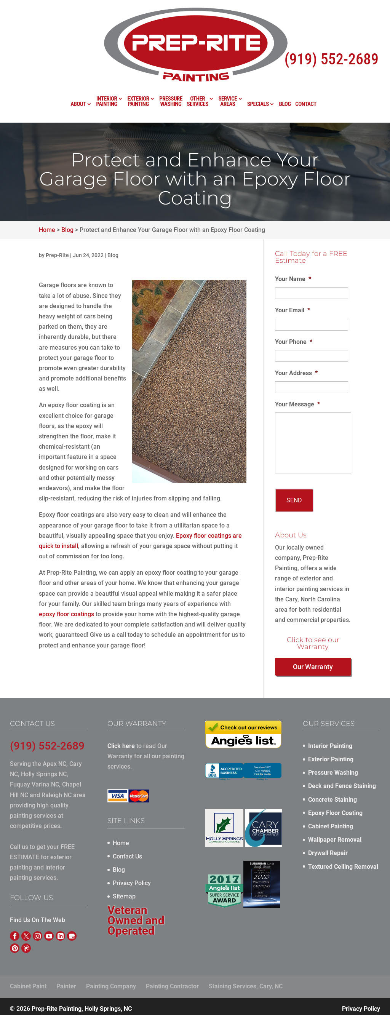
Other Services (197, 72)
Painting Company (111, 982)
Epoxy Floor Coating (335, 808)
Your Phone (293, 341)
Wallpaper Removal (334, 835)
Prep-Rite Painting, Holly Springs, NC (82, 1004)
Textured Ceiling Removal (343, 862)
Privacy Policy (132, 878)
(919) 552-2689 (332, 28)
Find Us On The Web (37, 915)
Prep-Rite (57, 255)
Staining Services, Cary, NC (246, 982)
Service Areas (227, 72)
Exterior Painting (138, 72)
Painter (66, 982)
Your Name (293, 279)
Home (121, 838)
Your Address (296, 373)
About (78, 75)
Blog (285, 75)
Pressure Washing (170, 72)
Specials (258, 75)
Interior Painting (106, 72)
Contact (305, 75)
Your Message (297, 404)
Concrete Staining (332, 795)
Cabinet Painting (330, 822)
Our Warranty (313, 663)
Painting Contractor (172, 982)
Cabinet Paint (28, 982)
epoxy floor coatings (66, 614)
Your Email (292, 310)
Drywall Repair (328, 848)
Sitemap (124, 892)
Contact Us (127, 851)
